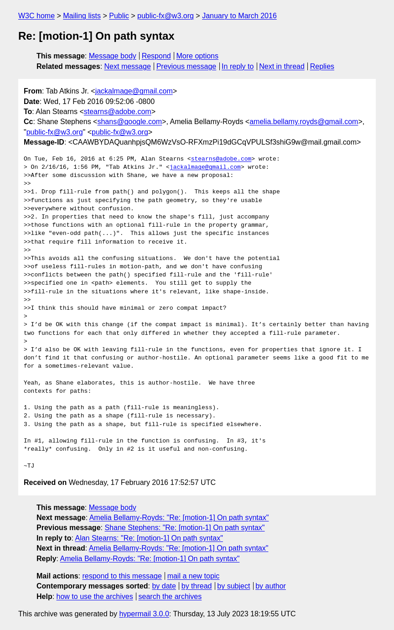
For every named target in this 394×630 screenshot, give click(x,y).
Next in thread (282, 66)
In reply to (238, 66)
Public (119, 16)
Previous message (186, 66)
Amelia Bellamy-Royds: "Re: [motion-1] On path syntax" (179, 517)
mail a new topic (193, 576)
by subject (233, 586)
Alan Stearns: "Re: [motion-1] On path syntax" (149, 538)
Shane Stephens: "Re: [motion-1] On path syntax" (184, 527)
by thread (196, 586)
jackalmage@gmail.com (134, 91)
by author (270, 586)
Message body (112, 56)
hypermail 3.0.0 (144, 614)
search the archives (170, 596)
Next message (127, 66)
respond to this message (121, 576)
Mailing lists (82, 16)
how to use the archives (95, 596)
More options (197, 56)
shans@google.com (129, 121)
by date (164, 586)
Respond (156, 56)
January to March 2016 (239, 16)
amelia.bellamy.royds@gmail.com (303, 121)
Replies (322, 66)
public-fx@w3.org (165, 16)
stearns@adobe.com (117, 111)
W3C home (36, 16)
